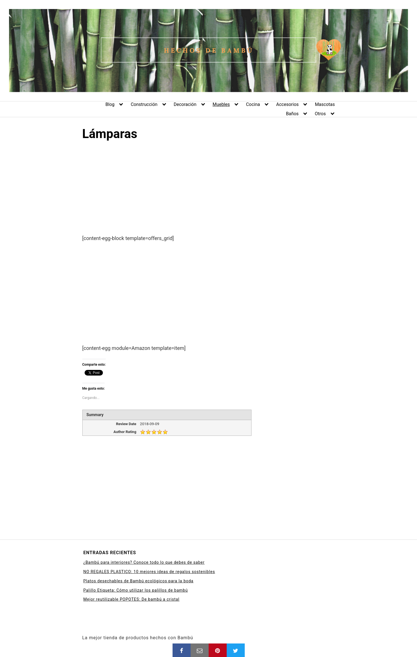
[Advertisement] (208, 192)
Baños (292, 113)
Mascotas (325, 104)
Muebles (221, 104)
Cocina (253, 104)
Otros (320, 113)
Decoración (185, 104)
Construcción (144, 104)
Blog (109, 104)
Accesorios (287, 104)
